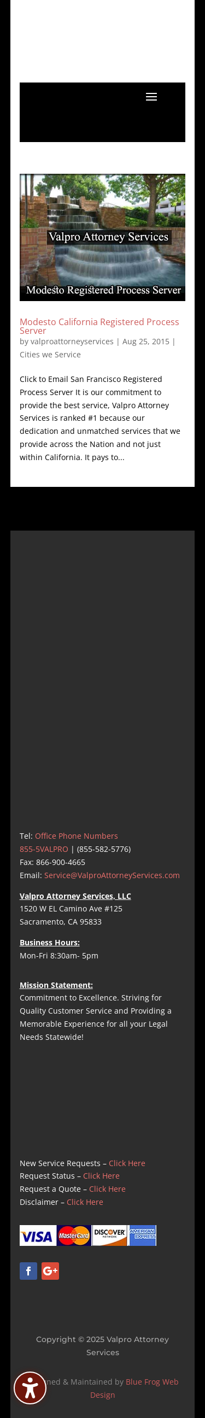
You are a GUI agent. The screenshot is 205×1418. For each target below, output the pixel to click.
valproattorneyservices (72, 341)
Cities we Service (50, 354)
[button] (151, 96)
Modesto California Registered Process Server (99, 326)
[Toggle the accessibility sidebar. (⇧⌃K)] (30, 1388)
